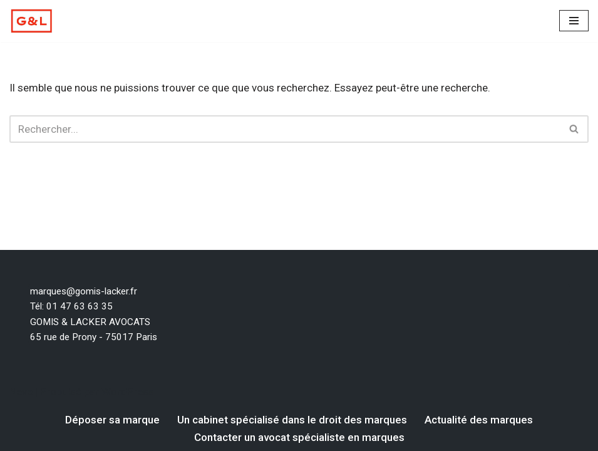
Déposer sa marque (112, 419)
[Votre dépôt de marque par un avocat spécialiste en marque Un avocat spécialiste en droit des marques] (31, 21)
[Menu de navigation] (574, 20)
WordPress (127, 391)
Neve (21, 391)
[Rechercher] (284, 129)
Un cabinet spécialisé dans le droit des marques (292, 419)
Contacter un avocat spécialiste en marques (299, 437)
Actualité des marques (479, 419)
